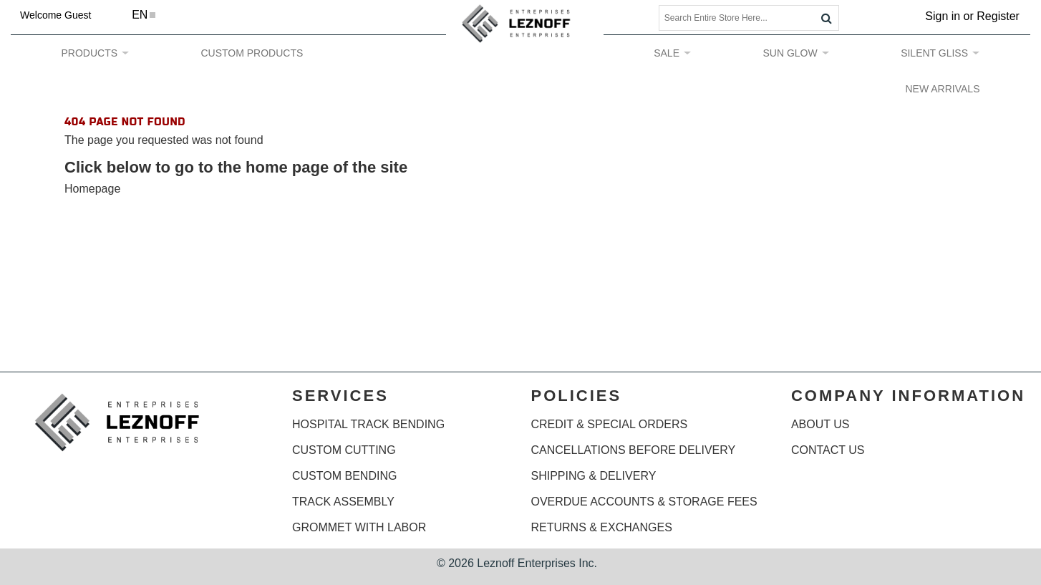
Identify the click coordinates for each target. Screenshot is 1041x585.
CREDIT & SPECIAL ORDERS (609, 424)
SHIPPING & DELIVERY (593, 476)
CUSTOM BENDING (344, 476)
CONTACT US (828, 450)
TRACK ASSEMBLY (343, 501)
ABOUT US (820, 424)
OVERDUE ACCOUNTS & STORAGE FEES (644, 501)
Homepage (92, 189)
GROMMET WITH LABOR (359, 527)
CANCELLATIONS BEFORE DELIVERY (633, 450)
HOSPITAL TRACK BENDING (368, 424)
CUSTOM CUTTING (344, 450)
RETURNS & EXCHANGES (601, 527)
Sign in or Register (972, 16)
